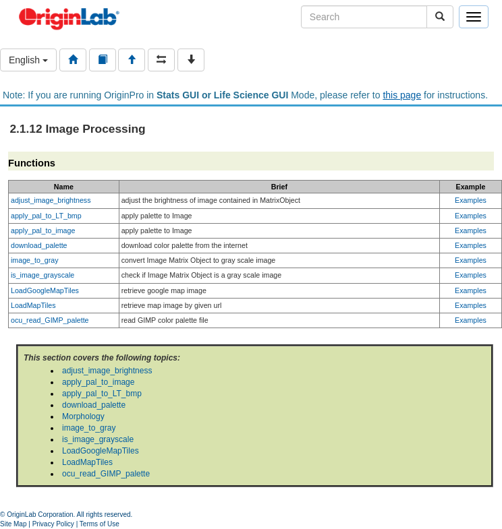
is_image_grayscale (42, 275)
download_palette (39, 245)
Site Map (13, 524)
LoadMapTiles (33, 305)
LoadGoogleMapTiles (45, 290)
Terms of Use (99, 524)
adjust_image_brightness (50, 200)
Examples (470, 200)
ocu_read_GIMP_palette (50, 320)
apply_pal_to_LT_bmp (46, 216)
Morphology (83, 416)
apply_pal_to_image (43, 230)
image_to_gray (35, 260)
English (28, 60)
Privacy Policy (53, 524)
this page (402, 95)
